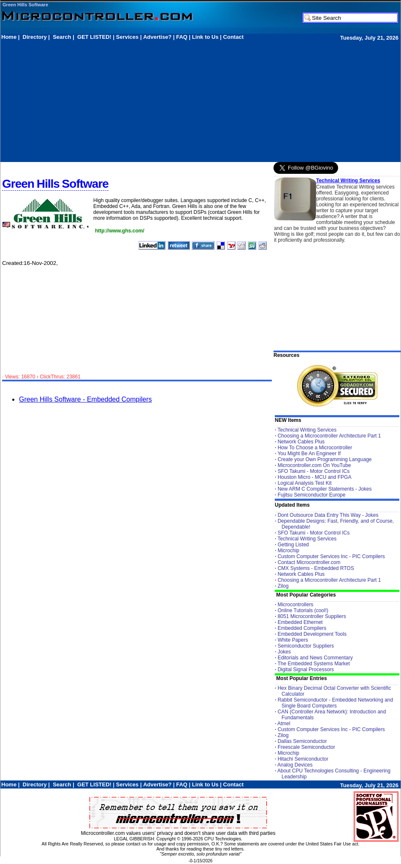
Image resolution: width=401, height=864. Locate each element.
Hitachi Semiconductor (303, 759)
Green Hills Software (25, 4)
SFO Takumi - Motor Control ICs (314, 471)
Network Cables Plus (301, 442)
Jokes (284, 652)
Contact (233, 37)
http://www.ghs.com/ (119, 231)
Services (127, 37)
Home (8, 37)
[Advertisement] (100, 101)
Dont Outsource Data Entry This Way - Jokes (328, 515)
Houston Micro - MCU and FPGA (315, 477)
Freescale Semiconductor (306, 747)
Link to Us (205, 37)
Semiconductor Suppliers (306, 646)
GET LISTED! (94, 37)
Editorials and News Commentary (315, 658)
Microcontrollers (296, 605)
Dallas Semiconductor (302, 741)
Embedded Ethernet (300, 622)
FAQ (181, 37)
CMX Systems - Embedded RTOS (316, 568)
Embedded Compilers (302, 628)
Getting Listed (293, 545)
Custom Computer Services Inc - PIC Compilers (331, 556)
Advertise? (157, 37)
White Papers (293, 640)
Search (62, 37)
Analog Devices (294, 765)
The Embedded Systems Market (313, 664)
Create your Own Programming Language (325, 459)
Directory (35, 37)
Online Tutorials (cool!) (303, 610)
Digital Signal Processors (306, 669)
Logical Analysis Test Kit (305, 483)
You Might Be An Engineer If (309, 453)
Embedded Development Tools (312, 634)
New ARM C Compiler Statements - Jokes (325, 489)
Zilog (283, 586)
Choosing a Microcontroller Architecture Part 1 (329, 436)
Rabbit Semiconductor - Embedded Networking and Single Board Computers (335, 703)
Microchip (288, 551)
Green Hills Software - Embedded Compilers (85, 399)
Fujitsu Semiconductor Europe (312, 495)
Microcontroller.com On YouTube (314, 465)
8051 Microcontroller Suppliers (312, 616)
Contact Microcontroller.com (309, 562)
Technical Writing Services (348, 181)
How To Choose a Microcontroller (315, 448)
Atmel (283, 723)
